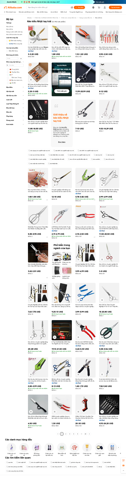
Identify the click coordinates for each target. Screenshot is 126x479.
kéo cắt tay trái (109, 159)
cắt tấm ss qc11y (71, 467)
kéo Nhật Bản (53, 163)
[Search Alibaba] (48, 7)
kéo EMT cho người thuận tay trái (64, 150)
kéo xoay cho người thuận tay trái (36, 467)
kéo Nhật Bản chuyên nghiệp (37, 159)
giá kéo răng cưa (74, 462)
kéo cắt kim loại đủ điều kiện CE (77, 159)
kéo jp (99, 467)
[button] (72, 7)
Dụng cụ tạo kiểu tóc (85, 18)
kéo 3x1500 (106, 462)
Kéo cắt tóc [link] (98, 18)
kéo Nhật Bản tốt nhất (57, 159)
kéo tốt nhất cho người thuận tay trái (79, 155)
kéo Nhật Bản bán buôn (58, 462)
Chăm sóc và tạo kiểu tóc (68, 18)
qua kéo (9, 462)
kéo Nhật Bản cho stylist (56, 155)
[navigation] (15, 226)
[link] (123, 460)
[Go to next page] (89, 434)
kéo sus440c (95, 159)
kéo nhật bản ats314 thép (36, 163)
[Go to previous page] (58, 434)
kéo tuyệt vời (20, 462)
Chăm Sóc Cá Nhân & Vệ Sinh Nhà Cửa (46, 18)
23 (85, 434)
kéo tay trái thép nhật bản (36, 155)
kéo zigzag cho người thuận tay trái (39, 150)
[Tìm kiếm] (79, 7)
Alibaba (29, 18)
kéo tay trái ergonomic (91, 462)
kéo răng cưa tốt (56, 467)
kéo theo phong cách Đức (14, 467)
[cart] (99, 8)
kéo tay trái (98, 155)
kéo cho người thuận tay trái (38, 462)
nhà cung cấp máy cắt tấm (14, 471)
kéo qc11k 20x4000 (86, 467)
